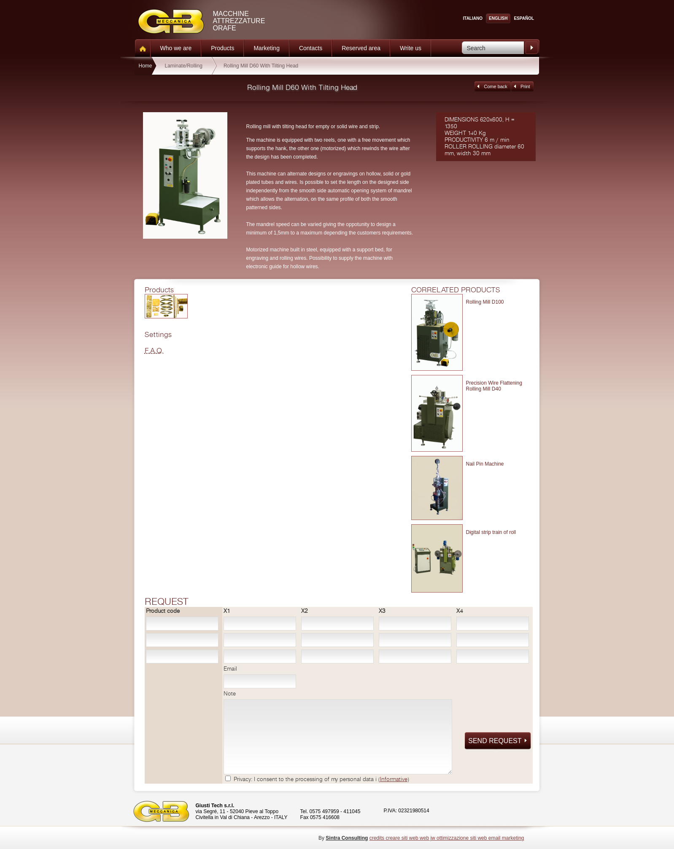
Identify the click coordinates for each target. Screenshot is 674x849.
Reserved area (361, 48)
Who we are (176, 48)
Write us (410, 48)
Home (145, 66)
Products (222, 48)
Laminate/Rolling (183, 66)
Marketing (266, 48)
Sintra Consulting (347, 838)
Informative (393, 779)
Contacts (310, 48)
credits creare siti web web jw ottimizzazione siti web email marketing (446, 838)
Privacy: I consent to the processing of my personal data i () (321, 779)
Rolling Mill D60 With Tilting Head (261, 66)
